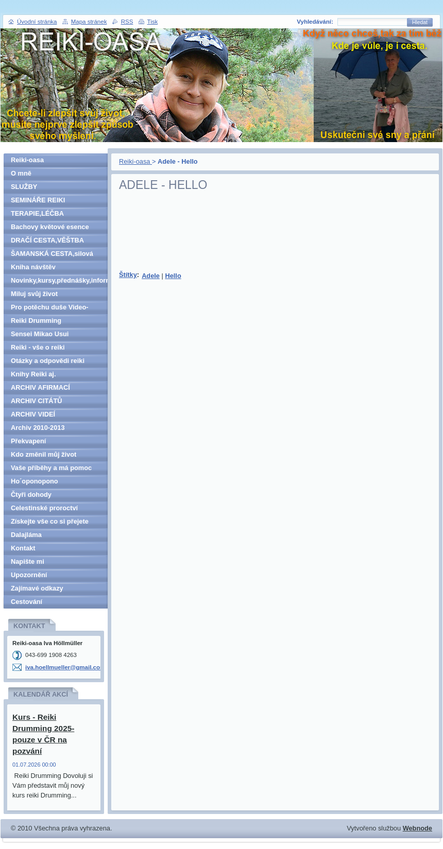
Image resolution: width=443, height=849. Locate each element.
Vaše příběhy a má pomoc (51, 468)
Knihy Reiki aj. (33, 374)
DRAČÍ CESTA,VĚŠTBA (47, 240)
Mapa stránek (89, 22)
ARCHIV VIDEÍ (33, 414)
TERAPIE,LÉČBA (37, 213)
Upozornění (29, 575)
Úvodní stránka (37, 22)
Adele (151, 276)
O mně (21, 173)
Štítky (128, 275)
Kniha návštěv (33, 267)
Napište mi (27, 561)
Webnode (417, 828)
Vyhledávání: (315, 22)
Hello (173, 276)
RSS (127, 22)
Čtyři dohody (31, 494)
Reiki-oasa (135, 161)
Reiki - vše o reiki (38, 347)
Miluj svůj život (34, 294)
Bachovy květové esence (50, 227)
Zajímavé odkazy (37, 588)
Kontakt (23, 548)
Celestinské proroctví (44, 508)
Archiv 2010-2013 (38, 427)
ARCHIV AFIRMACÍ (40, 387)
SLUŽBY (24, 186)
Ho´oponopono (34, 481)
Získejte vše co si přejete (50, 521)
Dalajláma (26, 535)
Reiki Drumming (36, 320)
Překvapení (28, 441)
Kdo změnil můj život (43, 454)
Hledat (420, 22)
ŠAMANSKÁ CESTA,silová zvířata (52, 255)
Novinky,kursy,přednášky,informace (59, 280)
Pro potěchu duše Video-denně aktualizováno (50, 308)
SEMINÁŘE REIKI (38, 200)
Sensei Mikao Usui (40, 334)
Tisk (152, 22)
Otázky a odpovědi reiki (47, 361)
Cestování (26, 601)
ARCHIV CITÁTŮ (36, 401)
